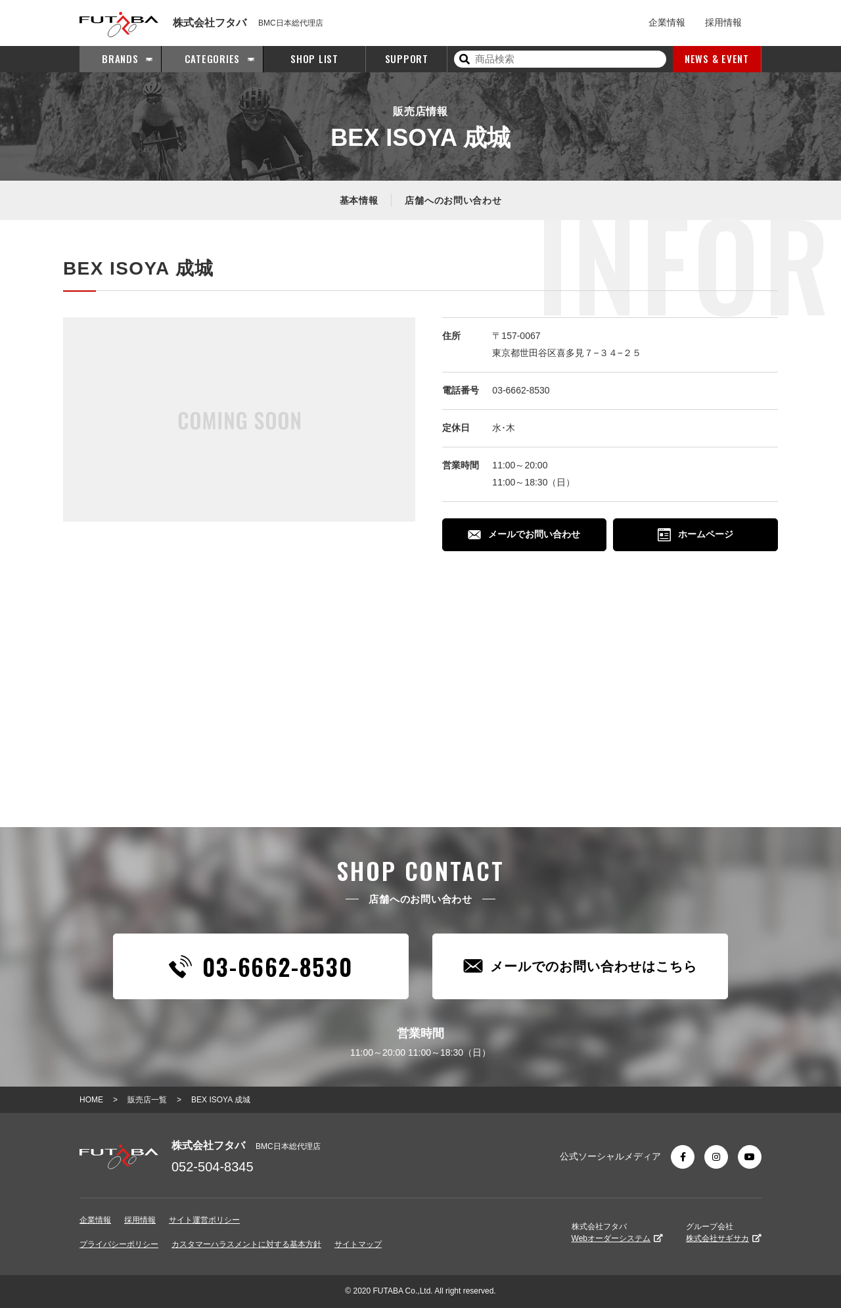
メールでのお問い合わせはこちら (580, 966)
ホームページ (695, 534)
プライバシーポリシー (119, 1244)
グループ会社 (723, 1232)
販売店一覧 (147, 1099)
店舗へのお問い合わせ (453, 200)
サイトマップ (358, 1244)
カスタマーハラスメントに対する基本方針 (246, 1244)
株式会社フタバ (617, 1232)
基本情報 (359, 200)
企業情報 (666, 22)
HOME (91, 1099)
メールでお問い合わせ (524, 534)
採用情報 (723, 22)
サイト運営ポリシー (204, 1220)
